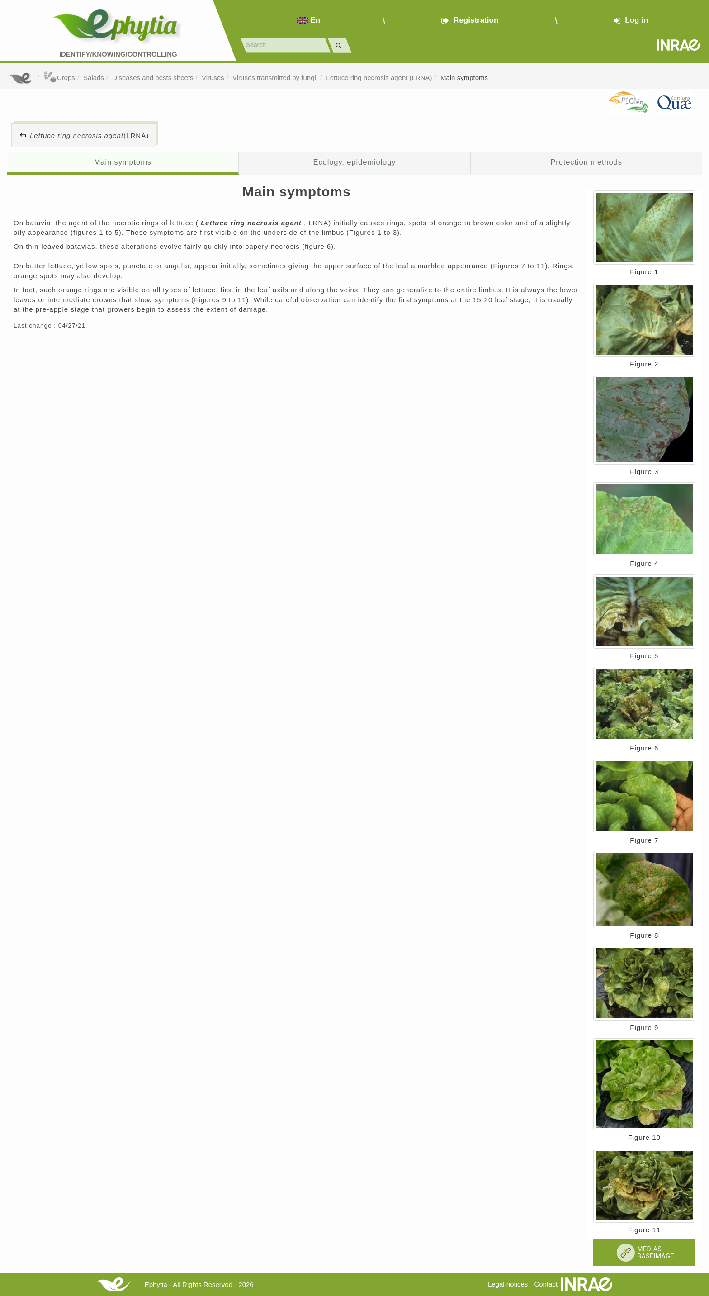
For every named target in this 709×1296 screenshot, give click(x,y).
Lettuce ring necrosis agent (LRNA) (379, 77)
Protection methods (586, 162)
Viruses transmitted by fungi (275, 77)
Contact (546, 1284)
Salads (93, 77)
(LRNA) (89, 135)
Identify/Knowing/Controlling (118, 54)
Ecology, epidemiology (354, 162)
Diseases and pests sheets (152, 77)
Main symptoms (464, 77)
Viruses (213, 77)
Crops (59, 77)
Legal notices (508, 1284)
